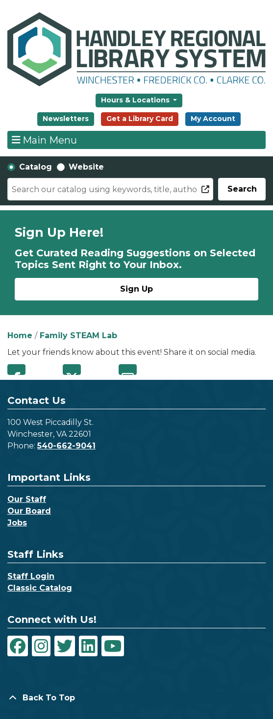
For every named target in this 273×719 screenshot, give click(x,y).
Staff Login (30, 576)
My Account (213, 118)
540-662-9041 (66, 445)
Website (86, 167)
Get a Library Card (139, 118)
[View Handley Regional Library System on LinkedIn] (88, 646)
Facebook (16, 369)
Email (128, 369)
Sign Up (136, 289)
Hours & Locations (136, 100)
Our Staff (26, 499)
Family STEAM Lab (78, 335)
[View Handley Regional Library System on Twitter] (64, 646)
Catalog (35, 167)
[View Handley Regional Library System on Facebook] (17, 646)
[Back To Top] (136, 698)
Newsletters (66, 118)
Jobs (17, 522)
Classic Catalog (39, 588)
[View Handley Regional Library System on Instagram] (41, 646)
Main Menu (44, 139)
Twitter (72, 369)
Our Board (29, 511)
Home (19, 335)
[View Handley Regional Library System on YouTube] (112, 646)
